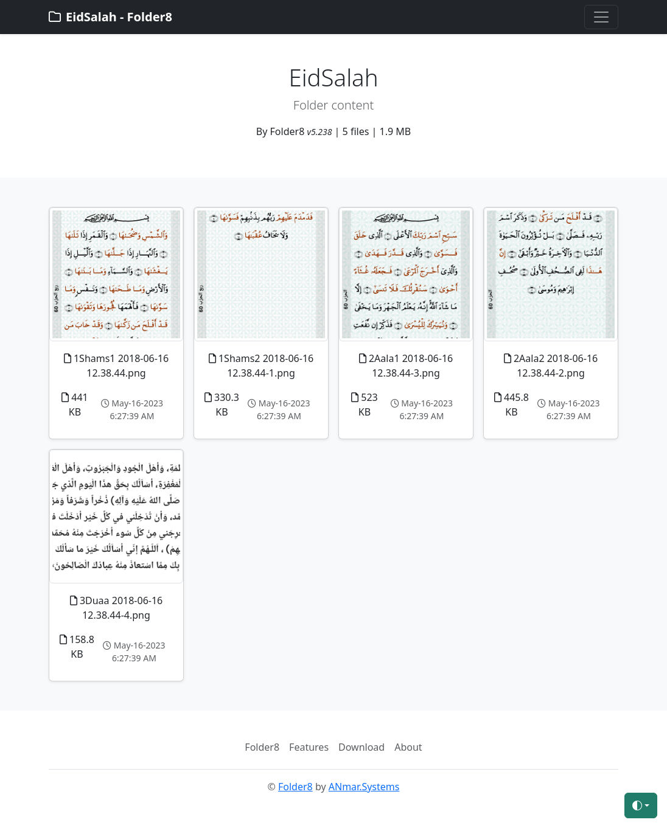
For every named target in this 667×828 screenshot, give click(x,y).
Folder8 (262, 747)
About (408, 747)
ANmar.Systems (364, 786)
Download (361, 747)
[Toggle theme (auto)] (640, 805)
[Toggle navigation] (601, 17)
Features (309, 747)
